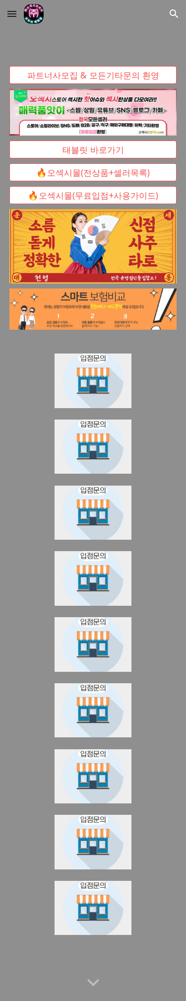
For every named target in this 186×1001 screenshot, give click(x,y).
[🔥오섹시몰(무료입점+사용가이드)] (93, 195)
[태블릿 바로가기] (93, 150)
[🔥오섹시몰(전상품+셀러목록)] (93, 172)
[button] (12, 13)
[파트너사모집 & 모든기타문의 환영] (93, 75)
